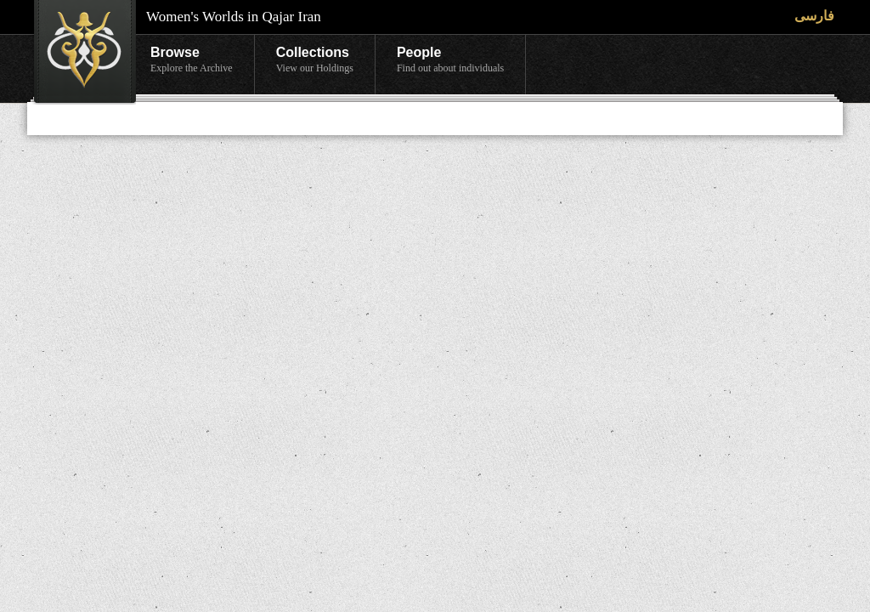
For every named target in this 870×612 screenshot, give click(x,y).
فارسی (814, 15)
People (450, 60)
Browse (191, 60)
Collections (314, 60)
